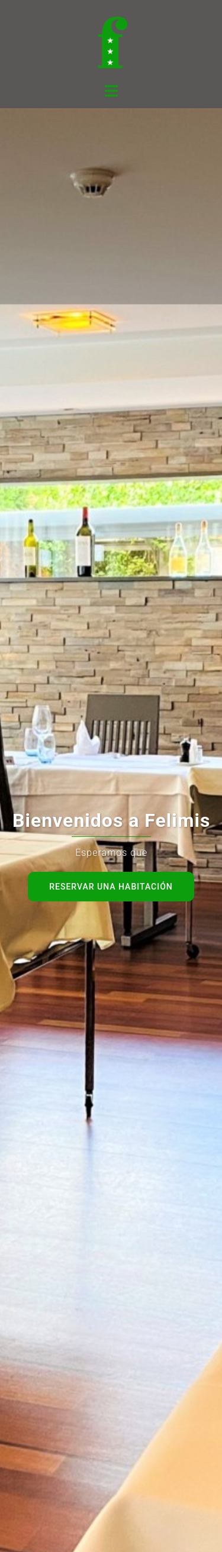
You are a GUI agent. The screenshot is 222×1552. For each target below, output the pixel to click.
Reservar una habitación (111, 886)
